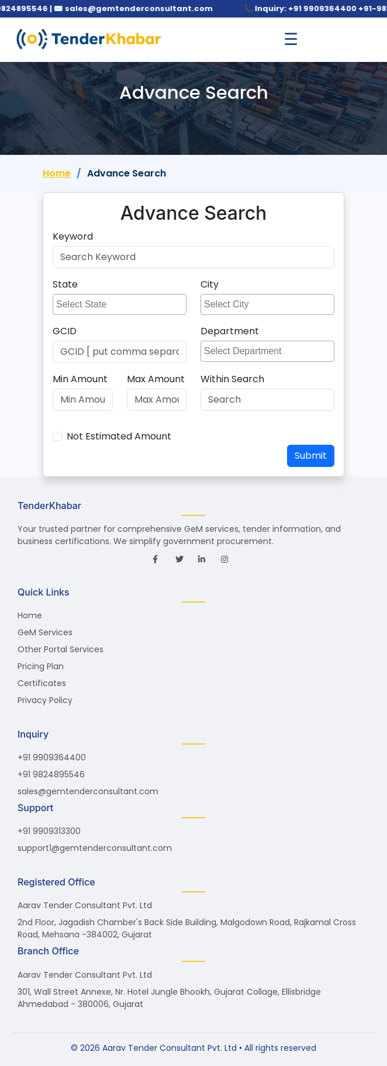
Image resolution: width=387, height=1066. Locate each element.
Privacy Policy (45, 700)
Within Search (232, 379)
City (210, 284)
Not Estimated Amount (119, 436)
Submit (311, 455)
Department (230, 331)
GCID (65, 331)
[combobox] (119, 304)
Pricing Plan (41, 666)
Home (57, 173)
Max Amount (156, 379)
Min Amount (80, 379)
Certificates (42, 683)
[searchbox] (121, 304)
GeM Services (45, 632)
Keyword (73, 236)
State (65, 284)
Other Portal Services (60, 649)
